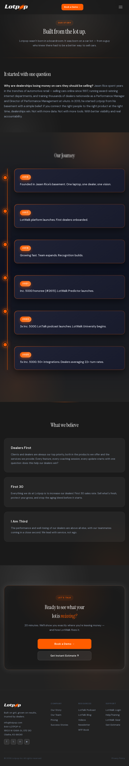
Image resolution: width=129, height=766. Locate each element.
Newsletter (84, 724)
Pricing (54, 720)
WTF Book (83, 729)
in (20, 741)
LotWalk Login (113, 710)
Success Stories (59, 724)
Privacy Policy (118, 758)
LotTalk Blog (84, 714)
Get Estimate (113, 724)
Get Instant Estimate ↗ (64, 654)
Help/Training (113, 714)
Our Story (56, 710)
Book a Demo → (72, 7)
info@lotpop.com (13, 722)
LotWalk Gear (113, 720)
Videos (82, 720)
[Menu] (120, 7)
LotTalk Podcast (87, 710)
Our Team (56, 714)
